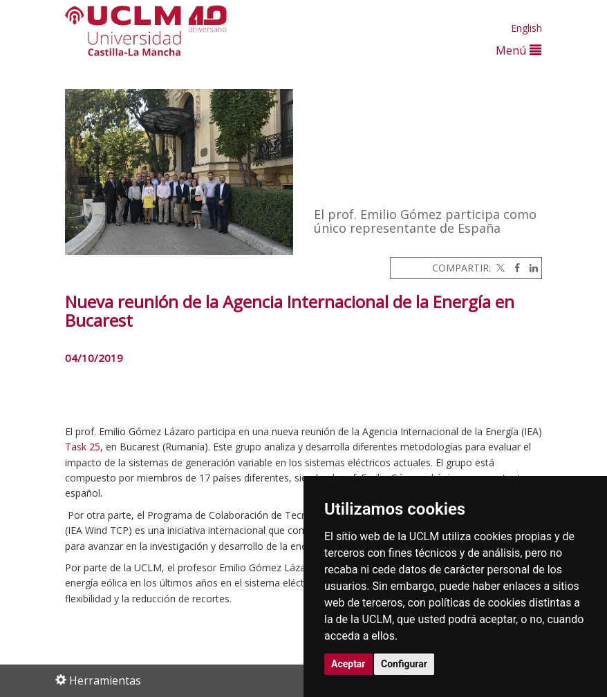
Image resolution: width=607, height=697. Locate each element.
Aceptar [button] (348, 663)
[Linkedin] (530, 267)
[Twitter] (499, 267)
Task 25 (82, 446)
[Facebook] (513, 267)
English (526, 28)
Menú (518, 50)
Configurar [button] (404, 663)
